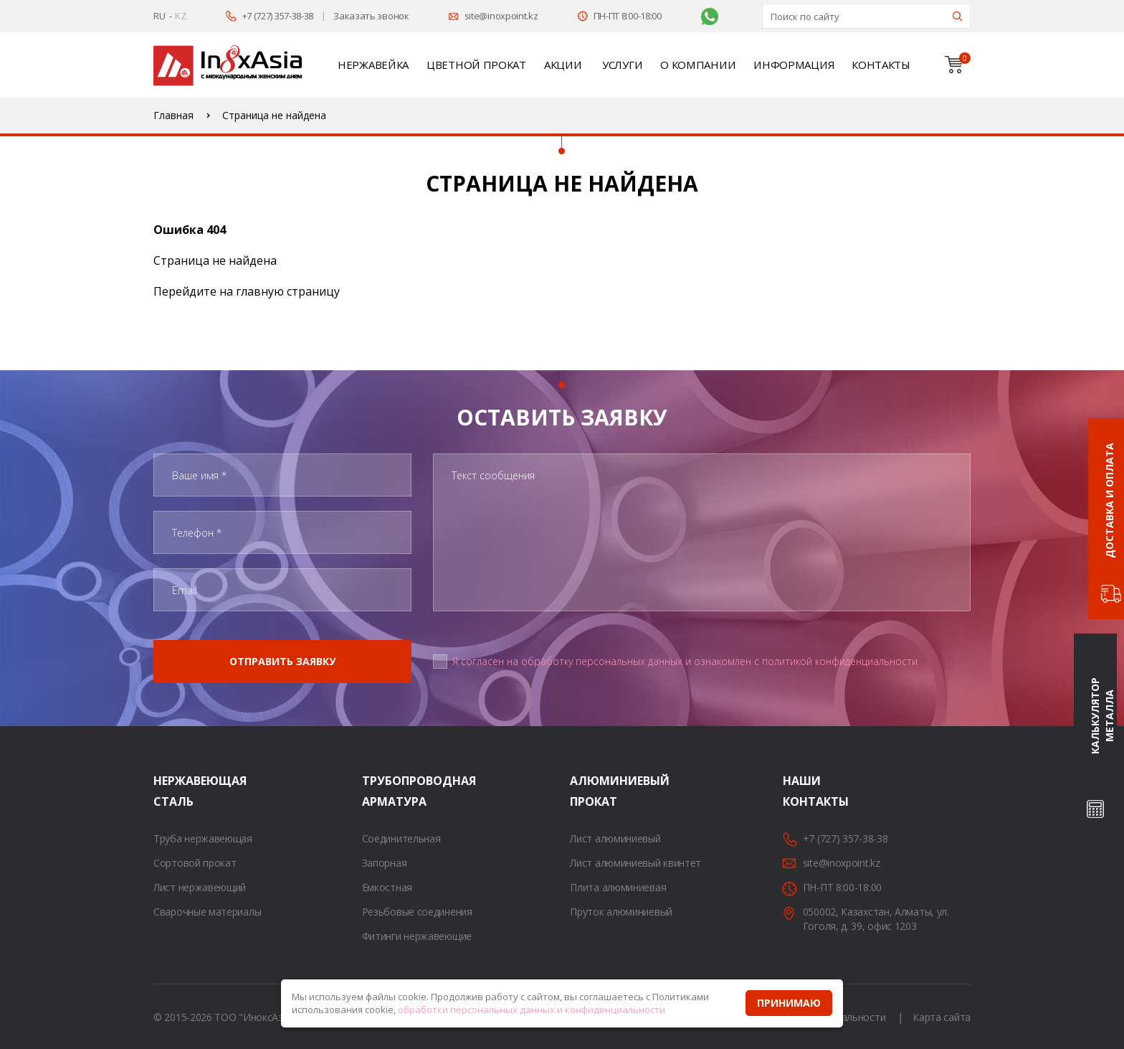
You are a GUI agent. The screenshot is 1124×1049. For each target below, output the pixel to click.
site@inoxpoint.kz (501, 15)
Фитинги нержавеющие (417, 936)
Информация (793, 64)
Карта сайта (942, 1017)
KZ (180, 15)
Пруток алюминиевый (621, 911)
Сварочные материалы (207, 911)
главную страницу (288, 291)
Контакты (881, 64)
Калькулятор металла (1102, 716)
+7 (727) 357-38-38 (278, 15)
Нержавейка (373, 64)
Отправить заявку (282, 661)
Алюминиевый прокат (588, 791)
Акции (563, 64)
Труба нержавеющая (202, 838)
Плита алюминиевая (618, 887)
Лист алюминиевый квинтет (635, 863)
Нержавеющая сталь (171, 791)
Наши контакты (801, 791)
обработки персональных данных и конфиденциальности (531, 1009)
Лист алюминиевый (615, 838)
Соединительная (401, 838)
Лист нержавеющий (199, 887)
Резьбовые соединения (417, 911)
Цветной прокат (476, 64)
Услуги (622, 64)
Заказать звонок (371, 15)
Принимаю (789, 1003)
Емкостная (387, 887)
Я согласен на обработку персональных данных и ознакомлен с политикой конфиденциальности (685, 661)
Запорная (384, 863)
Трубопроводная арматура (380, 791)
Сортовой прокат (195, 863)
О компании (697, 64)
